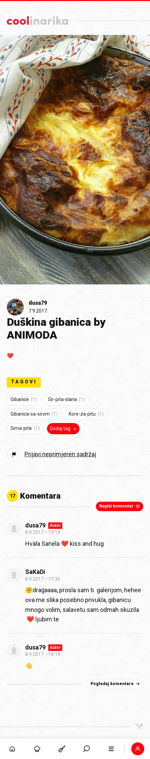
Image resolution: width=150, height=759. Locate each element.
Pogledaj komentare (115, 683)
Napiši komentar (120, 506)
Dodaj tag (64, 428)
